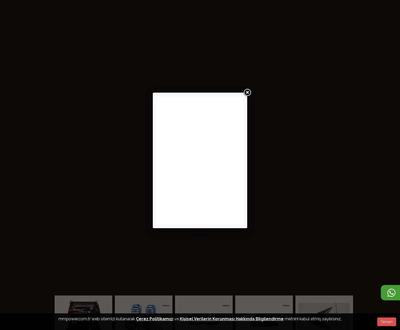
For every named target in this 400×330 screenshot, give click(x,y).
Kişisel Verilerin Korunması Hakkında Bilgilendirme (232, 318)
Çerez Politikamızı (154, 318)
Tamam (387, 322)
